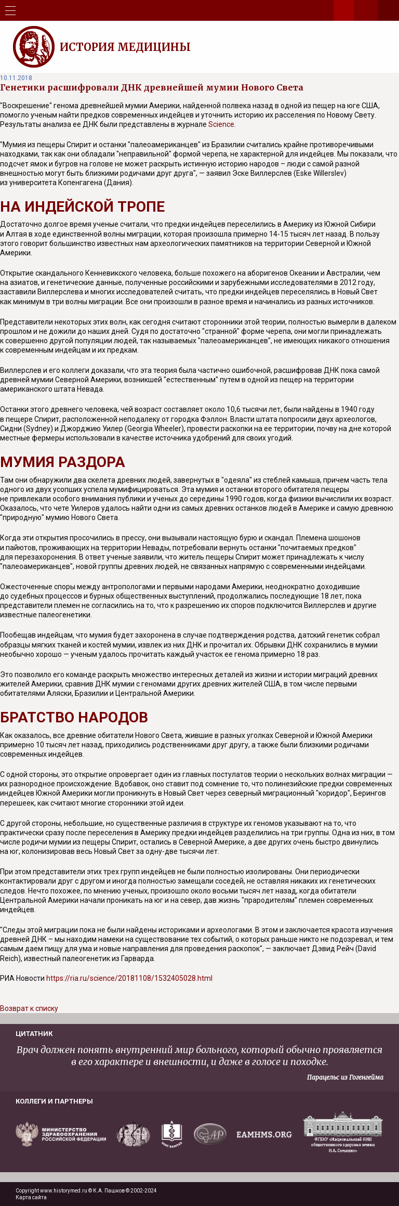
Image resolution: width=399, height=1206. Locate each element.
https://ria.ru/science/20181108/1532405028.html (129, 978)
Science (221, 124)
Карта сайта (31, 1197)
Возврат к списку (29, 1008)
